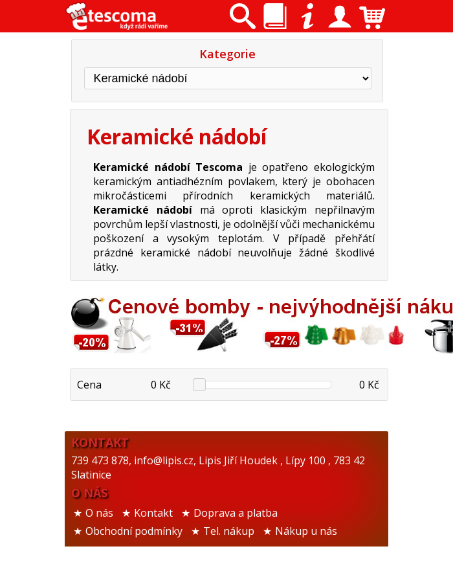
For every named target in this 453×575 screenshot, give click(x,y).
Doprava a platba (235, 513)
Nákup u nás (306, 531)
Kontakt (153, 513)
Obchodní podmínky (133, 531)
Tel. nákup (228, 531)
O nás (99, 513)
